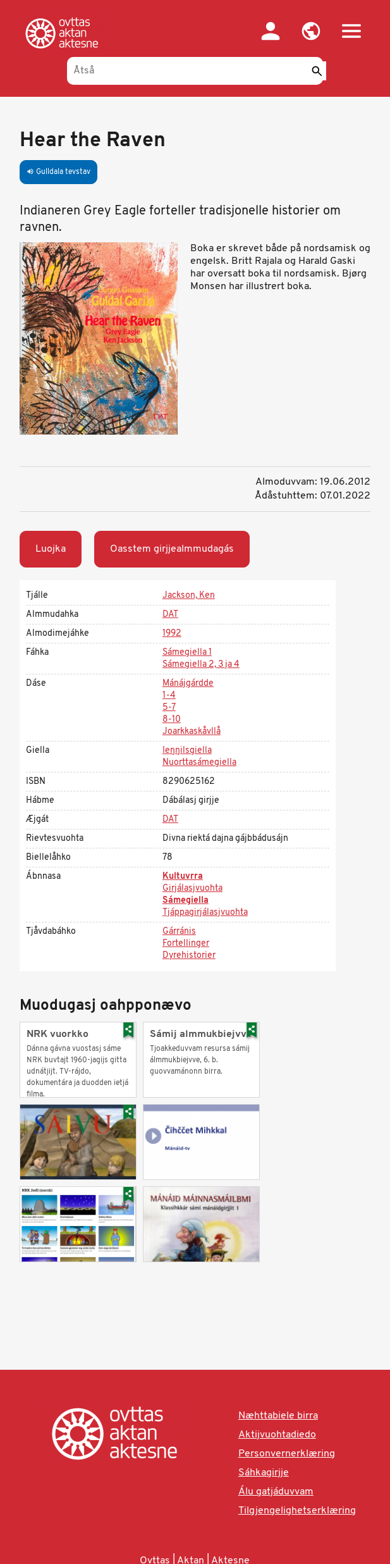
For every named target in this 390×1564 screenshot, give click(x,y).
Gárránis (179, 932)
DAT (170, 615)
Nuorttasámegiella (199, 763)
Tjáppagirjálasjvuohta (205, 913)
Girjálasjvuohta (192, 889)
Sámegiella (185, 901)
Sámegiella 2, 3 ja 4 (201, 665)
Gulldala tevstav (58, 172)
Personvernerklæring (286, 1454)
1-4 (169, 696)
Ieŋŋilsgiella (187, 751)
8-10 (171, 720)
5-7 (169, 708)
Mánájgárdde (188, 684)
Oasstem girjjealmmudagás (172, 549)
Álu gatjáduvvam (276, 1492)
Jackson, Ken (188, 596)
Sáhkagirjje (263, 1473)
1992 (171, 634)
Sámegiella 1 (187, 653)
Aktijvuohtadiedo (277, 1435)
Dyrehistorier (189, 956)
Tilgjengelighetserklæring (297, 1511)
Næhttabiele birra (278, 1416)
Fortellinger (185, 944)
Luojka (50, 549)
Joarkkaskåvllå (191, 732)
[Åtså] (195, 71)
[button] (311, 31)
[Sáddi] (316, 70)
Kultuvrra (182, 877)
